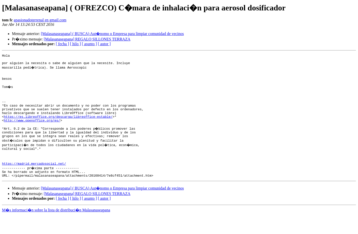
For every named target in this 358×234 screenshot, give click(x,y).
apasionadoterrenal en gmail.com (40, 20)
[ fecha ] (62, 44)
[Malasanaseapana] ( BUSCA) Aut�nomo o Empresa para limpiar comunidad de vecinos (112, 34)
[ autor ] (104, 44)
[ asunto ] (89, 44)
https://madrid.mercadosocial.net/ (34, 181)
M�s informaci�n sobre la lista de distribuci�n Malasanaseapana (56, 229)
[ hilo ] (75, 44)
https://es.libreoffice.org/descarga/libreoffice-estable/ (58, 127)
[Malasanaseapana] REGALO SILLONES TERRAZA (87, 39)
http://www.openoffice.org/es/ (32, 132)
